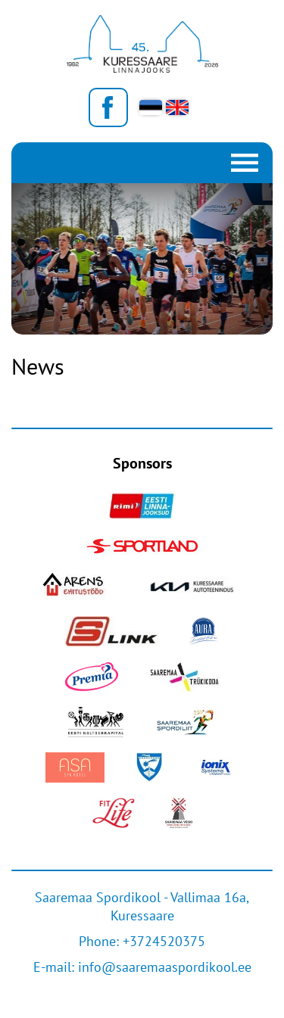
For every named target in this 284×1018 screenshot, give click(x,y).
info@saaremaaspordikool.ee (164, 967)
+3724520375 (164, 941)
